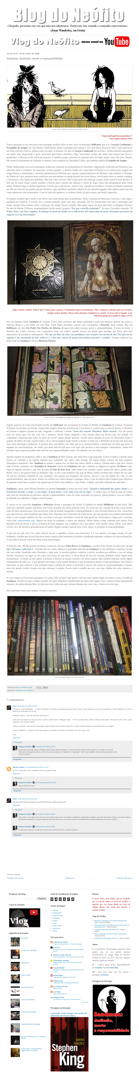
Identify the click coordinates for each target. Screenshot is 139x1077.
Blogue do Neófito (25, 747)
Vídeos (54, 931)
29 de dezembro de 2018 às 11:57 (37, 767)
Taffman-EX (25, 963)
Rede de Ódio (25, 975)
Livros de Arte (57, 926)
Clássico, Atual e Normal (62, 955)
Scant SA (56, 947)
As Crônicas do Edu (60, 986)
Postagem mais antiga (124, 878)
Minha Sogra (57, 988)
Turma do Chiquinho (28, 1000)
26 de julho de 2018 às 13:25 (27, 706)
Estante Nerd (58, 975)
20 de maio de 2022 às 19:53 (27, 799)
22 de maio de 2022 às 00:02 (45, 814)
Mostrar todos (85, 1002)
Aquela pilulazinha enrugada (30, 1024)
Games (54, 921)
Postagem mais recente (15, 878)
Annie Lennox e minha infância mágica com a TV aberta (31, 1049)
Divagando (19, 690)
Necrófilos (24, 938)
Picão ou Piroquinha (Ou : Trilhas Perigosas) (67, 944)
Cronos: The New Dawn (29, 950)
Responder (16, 738)
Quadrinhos (30, 690)
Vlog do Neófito (58, 968)
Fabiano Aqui (58, 981)
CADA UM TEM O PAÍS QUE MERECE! (66, 983)
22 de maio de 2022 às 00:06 (45, 827)
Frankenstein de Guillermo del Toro (106, 938)
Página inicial (69, 878)
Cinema (55, 910)
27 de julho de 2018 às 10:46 (45, 747)
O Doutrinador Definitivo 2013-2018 (64, 977)
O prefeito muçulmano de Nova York (106, 929)
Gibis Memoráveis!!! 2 (60, 994)
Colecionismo (57, 913)
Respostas (18, 742)
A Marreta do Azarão (60, 942)
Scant (15, 706)
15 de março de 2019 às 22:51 (46, 782)
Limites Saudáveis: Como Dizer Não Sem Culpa (68, 957)
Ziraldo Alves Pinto (27, 987)
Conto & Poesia (57, 915)
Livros (25, 690)
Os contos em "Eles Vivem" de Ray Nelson (66, 999)
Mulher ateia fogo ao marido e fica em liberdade (110, 934)
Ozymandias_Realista (61, 960)
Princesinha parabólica (28, 1012)
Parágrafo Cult (58, 997)
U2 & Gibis (57, 992)
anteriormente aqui (26, 520)
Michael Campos (19, 767)
